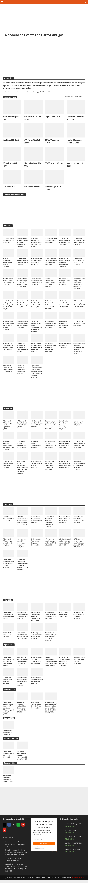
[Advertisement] (44, 20)
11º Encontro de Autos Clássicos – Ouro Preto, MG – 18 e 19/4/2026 (64, 304)
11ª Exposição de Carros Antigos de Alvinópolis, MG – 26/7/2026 (36, 636)
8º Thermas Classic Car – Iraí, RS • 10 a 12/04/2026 (8, 240)
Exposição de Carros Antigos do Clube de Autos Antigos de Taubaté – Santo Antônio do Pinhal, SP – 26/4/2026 (36, 372)
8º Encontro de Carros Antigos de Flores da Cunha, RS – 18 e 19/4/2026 (79, 304)
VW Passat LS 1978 (11, 140)
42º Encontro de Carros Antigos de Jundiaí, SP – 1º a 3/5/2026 (22, 424)
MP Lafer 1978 (9, 186)
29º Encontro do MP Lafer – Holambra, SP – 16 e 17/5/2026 (50, 445)
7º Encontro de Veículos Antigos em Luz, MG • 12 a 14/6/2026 (8, 543)
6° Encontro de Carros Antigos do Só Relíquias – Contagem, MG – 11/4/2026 (64, 262)
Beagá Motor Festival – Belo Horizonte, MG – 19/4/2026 (64, 324)
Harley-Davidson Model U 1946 (74, 141)
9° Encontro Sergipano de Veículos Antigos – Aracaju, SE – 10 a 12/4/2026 (36, 242)
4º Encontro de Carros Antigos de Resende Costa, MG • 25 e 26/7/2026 (22, 637)
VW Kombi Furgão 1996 (10, 118)
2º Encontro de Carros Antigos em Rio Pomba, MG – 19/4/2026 (50, 324)
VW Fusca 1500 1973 (33, 186)
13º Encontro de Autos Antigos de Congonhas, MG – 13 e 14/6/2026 (36, 543)
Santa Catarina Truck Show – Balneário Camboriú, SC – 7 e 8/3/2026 (64, 425)
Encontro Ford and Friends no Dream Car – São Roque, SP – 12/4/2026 (22, 304)
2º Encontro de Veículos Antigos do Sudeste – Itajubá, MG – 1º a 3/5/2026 (8, 425)
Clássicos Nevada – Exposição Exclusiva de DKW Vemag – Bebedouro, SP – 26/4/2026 (79, 349)
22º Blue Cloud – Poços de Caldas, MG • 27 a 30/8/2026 (7, 683)
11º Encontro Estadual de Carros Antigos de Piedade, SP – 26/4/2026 (50, 348)
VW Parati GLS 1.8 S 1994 (32, 118)
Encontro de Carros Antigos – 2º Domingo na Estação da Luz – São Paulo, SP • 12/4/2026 (79, 284)
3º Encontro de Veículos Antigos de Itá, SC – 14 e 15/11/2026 (8, 757)
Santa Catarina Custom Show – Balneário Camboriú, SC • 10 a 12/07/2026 (36, 617)
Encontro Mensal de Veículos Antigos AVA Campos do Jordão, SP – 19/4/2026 (8, 325)
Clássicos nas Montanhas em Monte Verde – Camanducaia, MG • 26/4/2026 (22, 348)
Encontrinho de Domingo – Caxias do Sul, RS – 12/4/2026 (64, 282)
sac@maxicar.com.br (78, 881)
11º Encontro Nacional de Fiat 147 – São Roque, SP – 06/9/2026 (36, 708)
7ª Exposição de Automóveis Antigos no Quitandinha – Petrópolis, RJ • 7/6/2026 (49, 522)
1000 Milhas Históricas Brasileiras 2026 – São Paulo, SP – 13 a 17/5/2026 (8, 446)
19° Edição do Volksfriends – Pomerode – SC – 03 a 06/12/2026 (8, 782)
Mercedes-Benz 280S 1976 (33, 164)
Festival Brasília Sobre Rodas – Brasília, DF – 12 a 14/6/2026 (78, 520)
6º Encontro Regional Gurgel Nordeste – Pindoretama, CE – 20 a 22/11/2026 (22, 758)
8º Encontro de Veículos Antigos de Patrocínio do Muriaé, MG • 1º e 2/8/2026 (8, 662)
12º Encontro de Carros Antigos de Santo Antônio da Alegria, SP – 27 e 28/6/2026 (78, 544)
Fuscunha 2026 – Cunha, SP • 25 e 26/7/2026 (7, 635)
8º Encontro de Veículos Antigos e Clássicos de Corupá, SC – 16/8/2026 (64, 662)
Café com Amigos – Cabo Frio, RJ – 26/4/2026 (65, 346)
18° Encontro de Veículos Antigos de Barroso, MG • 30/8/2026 (37, 683)
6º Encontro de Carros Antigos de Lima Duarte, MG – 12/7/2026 (50, 616)
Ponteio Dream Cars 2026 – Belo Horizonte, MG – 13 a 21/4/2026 (36, 304)
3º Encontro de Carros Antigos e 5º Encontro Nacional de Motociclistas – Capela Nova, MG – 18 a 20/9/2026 (51, 710)
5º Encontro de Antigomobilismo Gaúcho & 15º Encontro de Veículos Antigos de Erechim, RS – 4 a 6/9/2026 (8, 711)
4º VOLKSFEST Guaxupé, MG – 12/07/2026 (63, 615)
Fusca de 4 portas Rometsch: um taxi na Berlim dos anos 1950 (15, 847)
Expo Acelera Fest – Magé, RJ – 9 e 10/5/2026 (79, 423)
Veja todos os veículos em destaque (74, 96)
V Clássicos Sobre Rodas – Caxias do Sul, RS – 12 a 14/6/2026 (64, 520)
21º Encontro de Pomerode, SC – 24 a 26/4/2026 (79, 323)
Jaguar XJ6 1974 (52, 116)
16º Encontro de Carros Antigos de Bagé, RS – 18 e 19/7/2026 (78, 616)
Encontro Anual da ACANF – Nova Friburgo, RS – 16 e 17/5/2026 (64, 445)
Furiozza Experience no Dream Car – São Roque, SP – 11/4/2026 (7, 262)
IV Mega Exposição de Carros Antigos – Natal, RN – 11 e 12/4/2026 (51, 261)
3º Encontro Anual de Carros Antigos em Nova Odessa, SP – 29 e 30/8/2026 (22, 684)
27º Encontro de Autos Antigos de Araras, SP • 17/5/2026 (8, 465)
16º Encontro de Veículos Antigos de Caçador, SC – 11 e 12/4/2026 (22, 261)
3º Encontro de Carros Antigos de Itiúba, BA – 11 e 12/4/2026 (78, 261)
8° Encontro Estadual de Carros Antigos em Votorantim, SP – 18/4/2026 (50, 305)
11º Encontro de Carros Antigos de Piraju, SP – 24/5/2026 (36, 465)
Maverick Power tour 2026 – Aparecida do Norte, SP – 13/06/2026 (22, 544)
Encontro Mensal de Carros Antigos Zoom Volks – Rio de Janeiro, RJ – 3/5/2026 (50, 425)
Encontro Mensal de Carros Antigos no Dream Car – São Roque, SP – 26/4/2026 (36, 348)
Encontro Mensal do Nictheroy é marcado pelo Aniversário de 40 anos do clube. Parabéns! (16, 855)
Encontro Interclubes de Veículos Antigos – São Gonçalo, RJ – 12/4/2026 (50, 283)
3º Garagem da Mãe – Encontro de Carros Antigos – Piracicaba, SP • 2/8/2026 (22, 662)
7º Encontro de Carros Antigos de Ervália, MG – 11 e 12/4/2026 (64, 241)
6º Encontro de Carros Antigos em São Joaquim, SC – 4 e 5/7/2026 (22, 616)
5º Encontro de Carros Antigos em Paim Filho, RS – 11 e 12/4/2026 (78, 241)
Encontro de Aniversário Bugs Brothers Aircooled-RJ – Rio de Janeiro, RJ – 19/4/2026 (36, 326)
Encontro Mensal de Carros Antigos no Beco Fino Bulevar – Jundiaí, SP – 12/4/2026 (22, 283)
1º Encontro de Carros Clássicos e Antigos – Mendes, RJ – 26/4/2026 (8, 369)
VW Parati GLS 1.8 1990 (32, 141)
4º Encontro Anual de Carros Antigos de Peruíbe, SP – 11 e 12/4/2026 (36, 261)
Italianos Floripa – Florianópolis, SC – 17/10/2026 (8, 735)
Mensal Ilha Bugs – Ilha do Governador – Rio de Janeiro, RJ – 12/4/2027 (36, 282)
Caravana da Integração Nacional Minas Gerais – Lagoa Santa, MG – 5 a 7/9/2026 (21, 710)
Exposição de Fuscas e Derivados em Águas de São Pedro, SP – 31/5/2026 (79, 466)
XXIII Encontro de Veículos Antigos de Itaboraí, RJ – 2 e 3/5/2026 (37, 424)
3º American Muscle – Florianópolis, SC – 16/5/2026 (36, 445)
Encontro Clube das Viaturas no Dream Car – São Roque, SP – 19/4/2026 (22, 324)
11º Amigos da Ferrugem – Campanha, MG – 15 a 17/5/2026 (22, 445)
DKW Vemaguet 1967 (52, 141)
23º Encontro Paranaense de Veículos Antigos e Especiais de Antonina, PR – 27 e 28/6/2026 (22, 565)
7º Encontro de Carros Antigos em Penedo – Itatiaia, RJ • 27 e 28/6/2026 (8, 564)
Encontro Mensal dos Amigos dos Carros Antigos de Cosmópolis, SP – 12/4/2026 (8, 305)
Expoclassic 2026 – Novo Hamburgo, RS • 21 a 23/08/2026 (79, 661)
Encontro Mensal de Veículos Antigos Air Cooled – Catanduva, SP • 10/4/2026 (22, 242)
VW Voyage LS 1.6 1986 (53, 188)
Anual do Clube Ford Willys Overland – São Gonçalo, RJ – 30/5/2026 (49, 466)
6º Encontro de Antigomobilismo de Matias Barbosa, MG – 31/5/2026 (65, 465)
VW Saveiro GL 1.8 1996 (75, 164)
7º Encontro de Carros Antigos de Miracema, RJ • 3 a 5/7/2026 (8, 616)
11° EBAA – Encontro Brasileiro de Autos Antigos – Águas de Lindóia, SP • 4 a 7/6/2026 (22, 521)
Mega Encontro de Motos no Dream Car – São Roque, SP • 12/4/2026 (8, 282)
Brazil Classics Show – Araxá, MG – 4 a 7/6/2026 (8, 519)
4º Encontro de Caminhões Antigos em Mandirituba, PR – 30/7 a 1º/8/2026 (51, 637)
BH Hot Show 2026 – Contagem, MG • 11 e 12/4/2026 (51, 240)
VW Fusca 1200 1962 (54, 163)
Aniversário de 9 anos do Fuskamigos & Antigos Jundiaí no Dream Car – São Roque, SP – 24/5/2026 (22, 468)
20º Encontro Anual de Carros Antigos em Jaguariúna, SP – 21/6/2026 (65, 543)
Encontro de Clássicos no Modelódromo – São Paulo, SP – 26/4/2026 (21, 370)
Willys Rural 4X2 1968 (10, 164)
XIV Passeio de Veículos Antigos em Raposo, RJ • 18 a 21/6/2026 (51, 543)
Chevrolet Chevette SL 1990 (75, 118)
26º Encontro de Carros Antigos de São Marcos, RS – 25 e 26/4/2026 (8, 347)
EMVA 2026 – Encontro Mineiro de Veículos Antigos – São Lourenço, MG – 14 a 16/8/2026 (51, 663)
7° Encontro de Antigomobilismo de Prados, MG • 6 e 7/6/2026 (36, 520)
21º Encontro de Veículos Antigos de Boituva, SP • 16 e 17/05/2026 (79, 445)
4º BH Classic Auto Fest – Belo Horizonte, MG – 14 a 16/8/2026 (36, 661)
